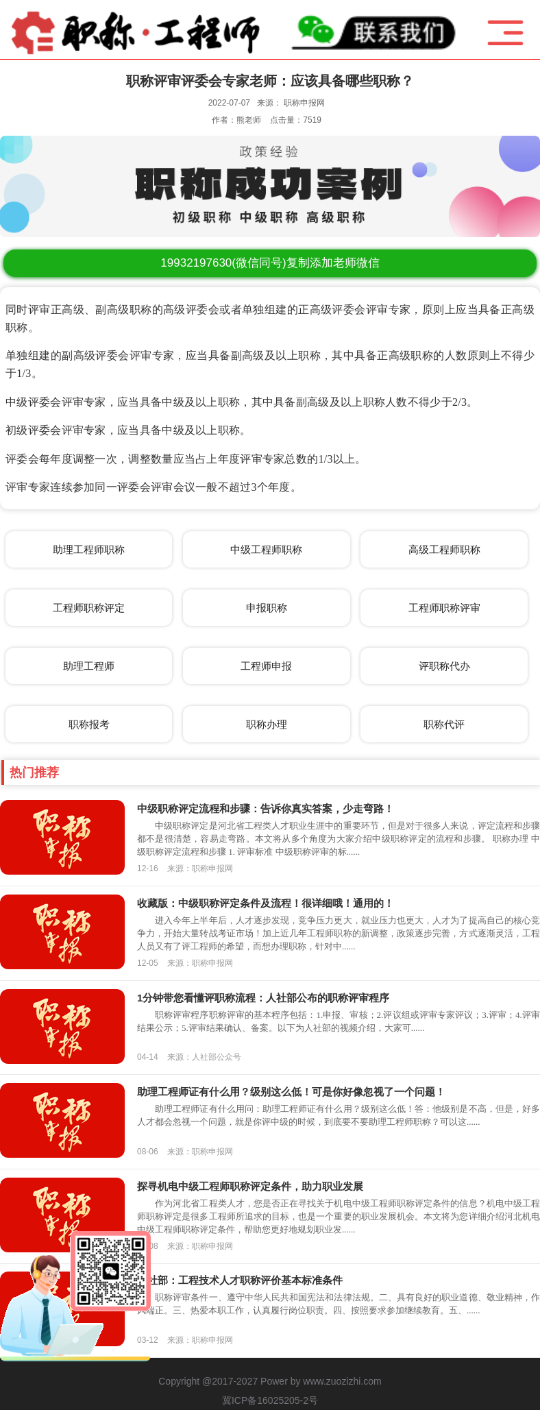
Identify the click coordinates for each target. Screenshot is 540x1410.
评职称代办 (444, 666)
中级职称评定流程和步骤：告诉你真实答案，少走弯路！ (265, 808)
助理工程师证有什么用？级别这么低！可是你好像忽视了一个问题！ (291, 1091)
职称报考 (89, 724)
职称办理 (266, 724)
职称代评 (444, 724)
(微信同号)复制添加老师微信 (269, 262)
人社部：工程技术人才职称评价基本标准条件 (240, 1280)
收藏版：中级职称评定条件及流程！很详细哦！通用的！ (265, 903)
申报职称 (266, 607)
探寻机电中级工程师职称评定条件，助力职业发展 (250, 1186)
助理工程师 (88, 666)
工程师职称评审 (444, 607)
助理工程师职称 (89, 549)
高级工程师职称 (444, 549)
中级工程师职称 (266, 549)
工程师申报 (266, 666)
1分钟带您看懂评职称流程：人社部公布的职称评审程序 (263, 998)
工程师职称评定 (89, 607)
